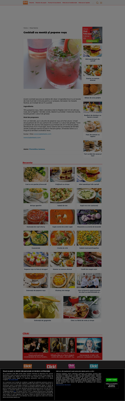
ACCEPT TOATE (112, 380)
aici (15, 391)
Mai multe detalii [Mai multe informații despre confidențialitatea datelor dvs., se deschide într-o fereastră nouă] (13, 379)
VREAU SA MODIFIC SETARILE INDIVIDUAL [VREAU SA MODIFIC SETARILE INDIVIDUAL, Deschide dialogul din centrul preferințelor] (112, 385)
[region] (62, 385)
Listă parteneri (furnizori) (63, 384)
